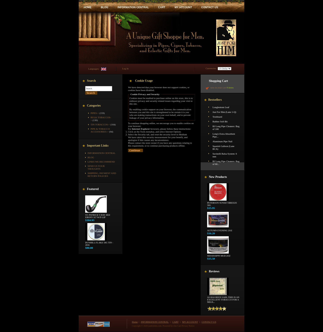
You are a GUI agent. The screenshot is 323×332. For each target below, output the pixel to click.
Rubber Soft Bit (220, 121)
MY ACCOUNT (183, 7)
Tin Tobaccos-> (100, 124)
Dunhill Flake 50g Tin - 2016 (99, 242)
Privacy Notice (188, 326)
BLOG (104, 7)
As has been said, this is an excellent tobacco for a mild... (223, 298)
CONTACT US (209, 7)
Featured (93, 189)
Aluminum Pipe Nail (222, 141)
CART (161, 7)
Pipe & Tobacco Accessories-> (100, 130)
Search (91, 80)
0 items (230, 87)
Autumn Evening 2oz (219, 229)
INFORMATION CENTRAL (133, 7)
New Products (218, 177)
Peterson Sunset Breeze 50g (222, 203)
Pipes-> (95, 113)
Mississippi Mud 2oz (218, 255)
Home (135, 322)
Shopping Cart (218, 81)
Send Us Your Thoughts (96, 167)
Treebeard (217, 116)
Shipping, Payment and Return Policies (102, 174)
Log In (125, 68)
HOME (87, 7)
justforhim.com (155, 326)
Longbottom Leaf (221, 107)
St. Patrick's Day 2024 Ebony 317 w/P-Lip (97, 215)
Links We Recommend (101, 161)
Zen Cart (177, 326)
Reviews (214, 271)
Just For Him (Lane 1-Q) (224, 112)
